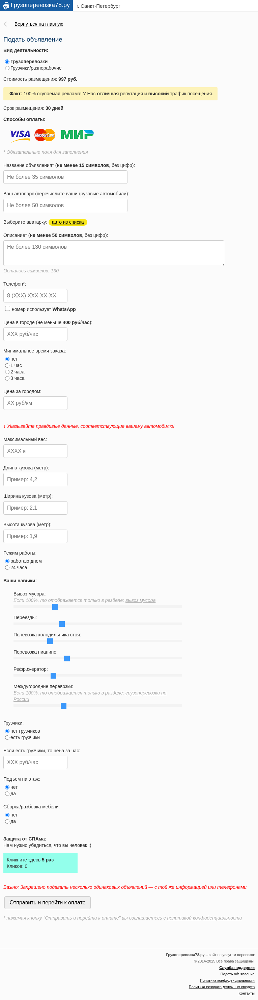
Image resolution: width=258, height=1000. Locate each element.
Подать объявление (238, 974)
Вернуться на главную (39, 24)
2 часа (15, 371)
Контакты (246, 993)
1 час (13, 365)
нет (11, 359)
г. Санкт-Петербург (98, 6)
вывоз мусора (140, 600)
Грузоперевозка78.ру (40, 5)
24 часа (16, 567)
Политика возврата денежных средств (222, 987)
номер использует (40, 309)
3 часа (15, 378)
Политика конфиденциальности (227, 980)
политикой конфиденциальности (204, 918)
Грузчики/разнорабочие (33, 68)
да (10, 793)
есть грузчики (22, 737)
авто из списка (68, 222)
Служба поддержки (237, 968)
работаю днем (23, 561)
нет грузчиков (22, 731)
